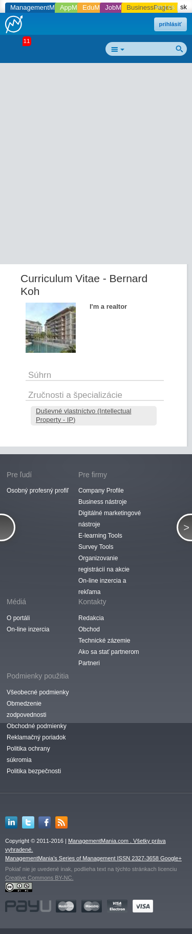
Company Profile (101, 490)
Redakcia (91, 618)
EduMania (97, 7)
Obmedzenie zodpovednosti (26, 709)
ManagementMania (38, 7)
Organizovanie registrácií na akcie (104, 564)
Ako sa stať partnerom (108, 651)
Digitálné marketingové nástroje (109, 519)
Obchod (89, 629)
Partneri (89, 663)
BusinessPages (149, 7)
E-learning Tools (100, 535)
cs (171, 7)
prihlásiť (170, 24)
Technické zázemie (104, 640)
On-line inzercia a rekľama (102, 586)
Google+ (171, 858)
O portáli (18, 618)
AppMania (75, 7)
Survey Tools (95, 546)
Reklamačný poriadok (36, 737)
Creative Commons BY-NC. (39, 878)
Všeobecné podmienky (38, 692)
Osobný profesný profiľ (38, 490)
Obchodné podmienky (37, 726)
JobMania (119, 7)
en (158, 7)
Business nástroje (102, 501)
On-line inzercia (28, 629)
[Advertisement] (96, 166)
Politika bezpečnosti (34, 771)
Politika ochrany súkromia (28, 754)
